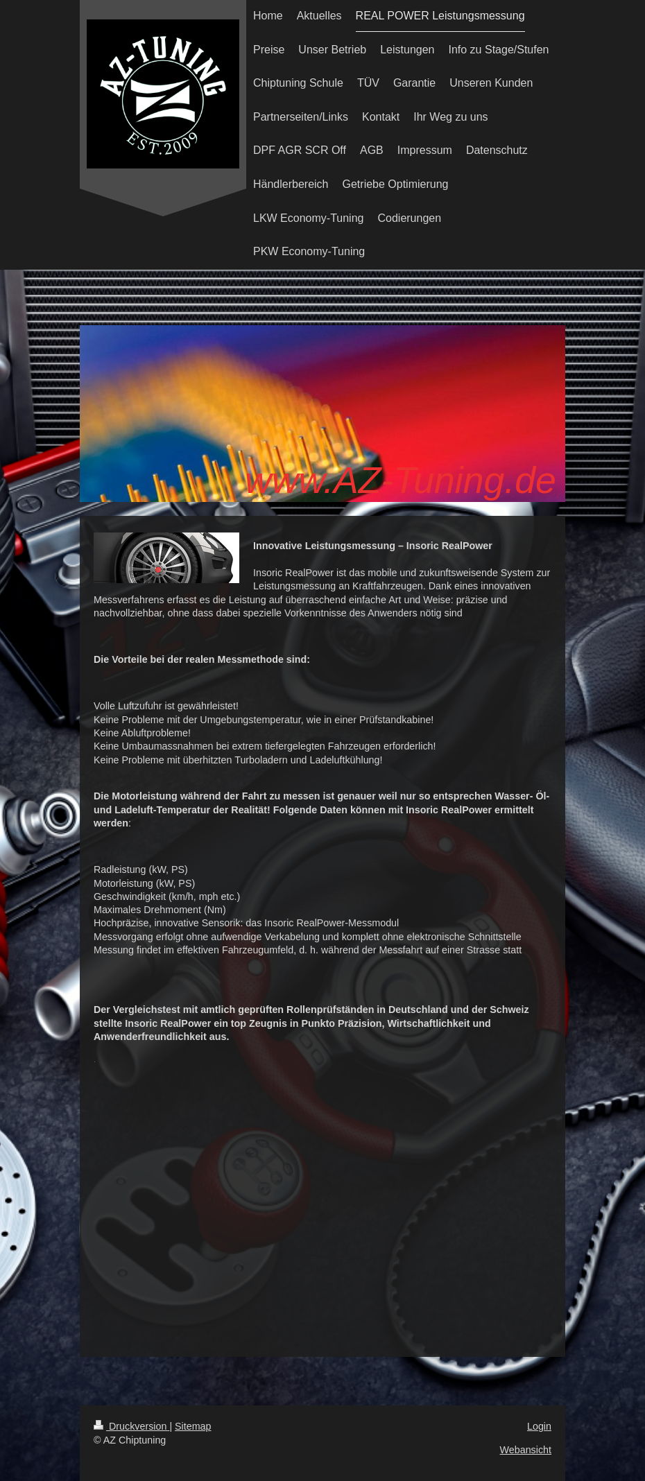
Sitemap (193, 1426)
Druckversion (131, 1426)
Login (539, 1426)
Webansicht (525, 1449)
